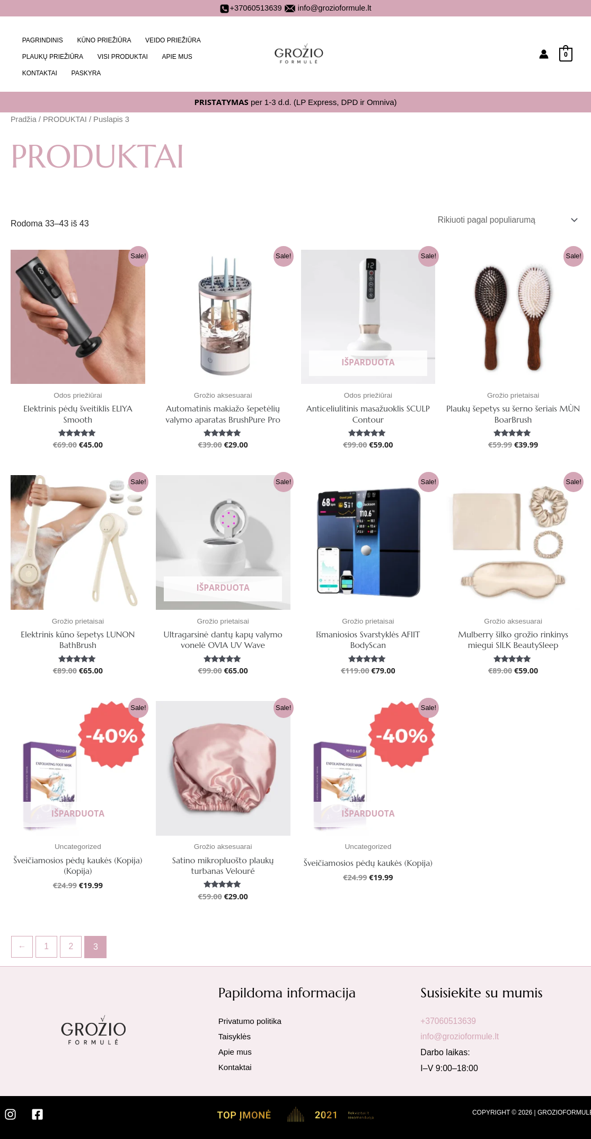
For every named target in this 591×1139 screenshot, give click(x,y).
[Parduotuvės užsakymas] (504, 215)
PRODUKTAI (66, 114)
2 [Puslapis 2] (72, 944)
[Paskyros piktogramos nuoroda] (544, 52)
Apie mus (236, 1050)
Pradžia (24, 114)
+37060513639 (250, 8)
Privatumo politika (251, 1018)
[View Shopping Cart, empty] (565, 51)
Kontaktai (236, 1065)
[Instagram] (10, 1112)
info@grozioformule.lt (335, 8)
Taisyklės (235, 1034)
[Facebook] (37, 1112)
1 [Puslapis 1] (47, 944)
